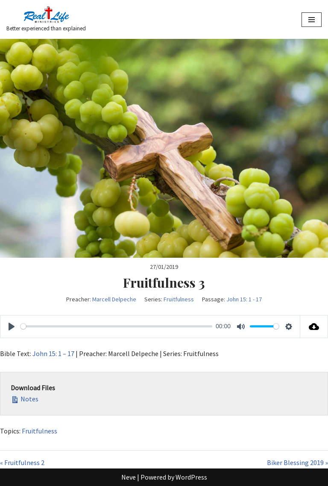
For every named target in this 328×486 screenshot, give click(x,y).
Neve (128, 477)
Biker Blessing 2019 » (297, 462)
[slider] (116, 326)
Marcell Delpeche (114, 299)
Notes (24, 398)
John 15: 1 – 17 (53, 353)
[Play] (11, 326)
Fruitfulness (179, 299)
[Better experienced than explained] (46, 19)
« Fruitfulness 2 (22, 462)
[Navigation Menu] (312, 19)
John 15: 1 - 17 (244, 299)
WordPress (191, 477)
